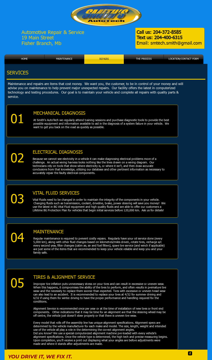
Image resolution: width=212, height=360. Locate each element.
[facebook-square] (190, 353)
